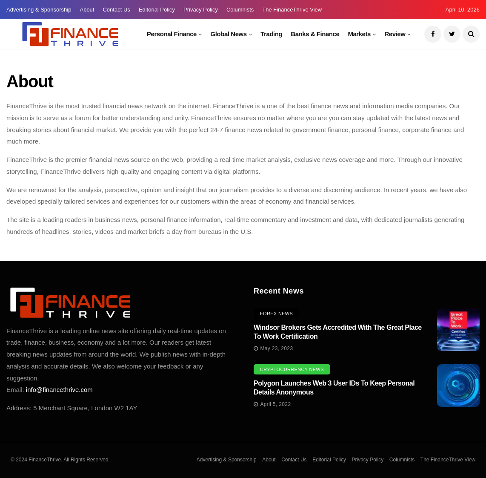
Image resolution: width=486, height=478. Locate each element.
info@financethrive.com (59, 389)
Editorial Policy (157, 9)
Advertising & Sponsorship (38, 9)
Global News (229, 33)
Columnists (240, 9)
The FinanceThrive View (292, 9)
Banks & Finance (315, 33)
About (87, 9)
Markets (359, 33)
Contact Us (116, 9)
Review (394, 33)
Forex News (276, 313)
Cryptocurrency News (292, 369)
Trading (271, 33)
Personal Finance (172, 33)
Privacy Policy (200, 9)
